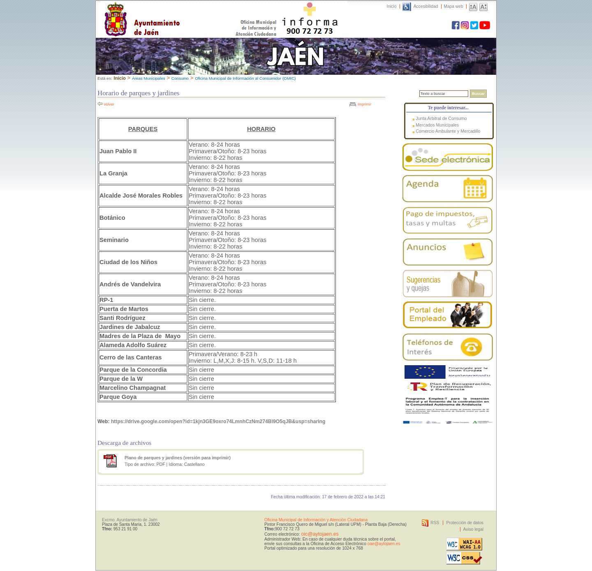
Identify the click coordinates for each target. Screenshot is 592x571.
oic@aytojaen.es (319, 534)
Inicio (392, 6)
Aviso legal (473, 529)
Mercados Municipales (437, 124)
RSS (434, 522)
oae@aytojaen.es (384, 543)
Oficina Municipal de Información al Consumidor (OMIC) (245, 78)
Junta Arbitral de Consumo (441, 118)
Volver (109, 104)
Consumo (180, 78)
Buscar (478, 94)
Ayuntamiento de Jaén (178, 11)
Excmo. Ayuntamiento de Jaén (129, 520)
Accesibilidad (426, 6)
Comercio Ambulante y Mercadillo (448, 131)
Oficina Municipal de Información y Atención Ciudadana (316, 520)
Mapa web (453, 6)
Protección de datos (464, 522)
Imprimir (364, 104)
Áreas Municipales (148, 78)
